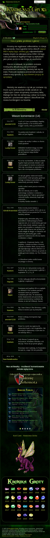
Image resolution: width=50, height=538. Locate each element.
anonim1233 (10, 124)
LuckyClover (10, 148)
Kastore (10, 135)
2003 (7, 493)
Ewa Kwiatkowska (10, 359)
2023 (43, 510)
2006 (25, 493)
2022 (37, 510)
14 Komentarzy (19, 109)
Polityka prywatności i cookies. (11, 536)
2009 (43, 493)
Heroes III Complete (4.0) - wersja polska (24, 398)
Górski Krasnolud (10, 210)
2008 (37, 493)
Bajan (10, 295)
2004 (13, 493)
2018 (13, 510)
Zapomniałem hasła (32, 24)
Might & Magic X (40, 38)
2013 (25, 501)
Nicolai (44, 110)
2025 (25, 519)
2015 (37, 501)
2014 (31, 501)
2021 (31, 510)
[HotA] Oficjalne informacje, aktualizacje (24, 411)
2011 (13, 501)
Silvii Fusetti (28, 534)
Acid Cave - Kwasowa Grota (25, 435)
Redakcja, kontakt (25, 536)
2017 (7, 510)
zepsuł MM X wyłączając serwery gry (24, 50)
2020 (25, 510)
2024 (19, 519)
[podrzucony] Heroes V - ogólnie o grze (24, 407)
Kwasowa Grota (11, 2)
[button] (41, 3)
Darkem (10, 342)
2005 (19, 493)
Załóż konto (20, 24)
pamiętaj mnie (28, 32)
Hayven (10, 281)
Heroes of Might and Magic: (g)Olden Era (24, 420)
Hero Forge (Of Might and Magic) (22, 402)
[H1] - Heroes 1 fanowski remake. (22, 416)
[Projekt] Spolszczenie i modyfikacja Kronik (25, 393)
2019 (19, 510)
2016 (43, 501)
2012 (19, 501)
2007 (31, 493)
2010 (7, 501)
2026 (31, 519)
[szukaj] (36, 2)
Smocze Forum (25, 390)
